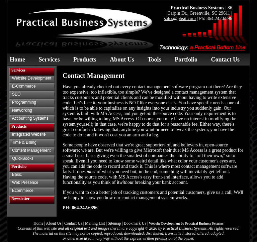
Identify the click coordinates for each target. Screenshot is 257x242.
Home (17, 59)
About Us (122, 59)
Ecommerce (22, 190)
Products (84, 59)
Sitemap (114, 223)
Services (49, 59)
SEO (16, 94)
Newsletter (20, 198)
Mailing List (95, 223)
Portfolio (186, 59)
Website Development (31, 78)
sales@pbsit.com (180, 18)
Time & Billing (24, 142)
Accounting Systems (30, 118)
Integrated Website (29, 134)
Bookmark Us (135, 223)
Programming (24, 102)
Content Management (31, 150)
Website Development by (186, 223)
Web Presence (25, 182)
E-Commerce (24, 86)
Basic (17, 174)
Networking (22, 110)
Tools (154, 59)
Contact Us (225, 59)
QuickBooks (22, 158)
